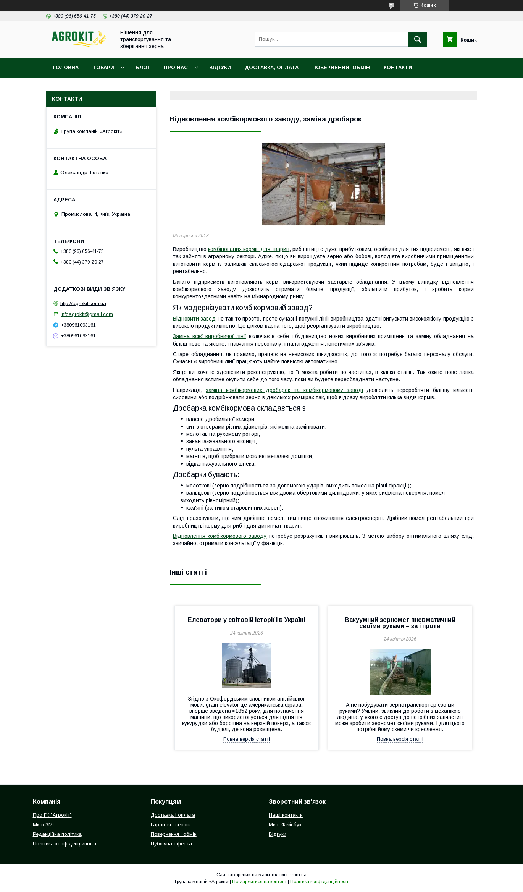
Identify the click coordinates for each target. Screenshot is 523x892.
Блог (143, 67)
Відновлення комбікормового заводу (219, 536)
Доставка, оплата (272, 67)
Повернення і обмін (174, 834)
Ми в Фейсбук (285, 824)
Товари (103, 67)
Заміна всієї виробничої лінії (209, 336)
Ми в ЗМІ (43, 824)
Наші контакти (286, 815)
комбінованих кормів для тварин (248, 249)
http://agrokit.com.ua (83, 303)
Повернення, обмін (341, 67)
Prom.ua (298, 874)
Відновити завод (194, 319)
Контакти (398, 67)
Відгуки (220, 67)
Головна (66, 67)
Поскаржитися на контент (259, 881)
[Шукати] (417, 39)
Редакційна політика (57, 834)
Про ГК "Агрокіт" (52, 815)
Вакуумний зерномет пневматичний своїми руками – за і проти (400, 623)
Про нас (176, 67)
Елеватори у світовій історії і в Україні (246, 620)
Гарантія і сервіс (170, 824)
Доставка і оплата (173, 815)
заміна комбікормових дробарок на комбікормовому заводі (284, 390)
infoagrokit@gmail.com (87, 314)
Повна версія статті (246, 739)
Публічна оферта (171, 844)
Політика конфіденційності (64, 844)
